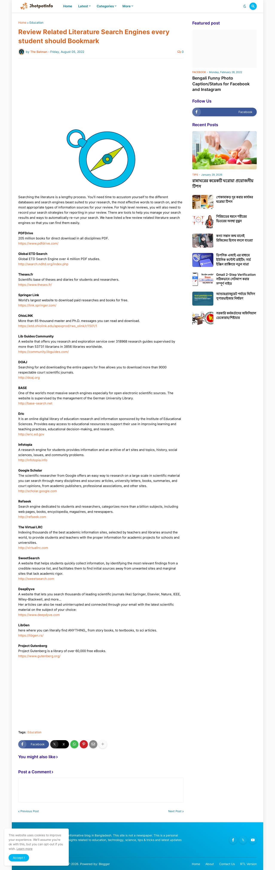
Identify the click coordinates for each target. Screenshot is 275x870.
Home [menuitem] (67, 6)
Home (22, 22)
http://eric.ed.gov (31, 434)
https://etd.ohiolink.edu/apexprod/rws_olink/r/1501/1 (57, 326)
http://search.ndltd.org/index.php (43, 264)
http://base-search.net (35, 403)
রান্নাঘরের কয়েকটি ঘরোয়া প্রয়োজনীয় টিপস (222, 183)
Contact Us (227, 864)
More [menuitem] (126, 6)
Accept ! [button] (19, 857)
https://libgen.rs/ (30, 635)
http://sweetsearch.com (36, 579)
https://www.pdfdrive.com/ (38, 243)
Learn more (24, 848)
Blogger (104, 864)
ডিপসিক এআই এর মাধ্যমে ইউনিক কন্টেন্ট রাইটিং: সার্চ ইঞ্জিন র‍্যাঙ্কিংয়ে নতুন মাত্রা (233, 259)
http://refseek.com (32, 517)
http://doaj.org (29, 377)
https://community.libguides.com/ (43, 352)
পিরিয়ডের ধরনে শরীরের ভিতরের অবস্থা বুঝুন (231, 218)
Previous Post (29, 811)
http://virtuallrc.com (33, 548)
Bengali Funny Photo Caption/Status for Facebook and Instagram (221, 84)
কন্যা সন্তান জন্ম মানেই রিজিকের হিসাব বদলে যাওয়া (234, 238)
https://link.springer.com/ (37, 305)
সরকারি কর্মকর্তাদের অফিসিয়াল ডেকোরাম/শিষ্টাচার (236, 315)
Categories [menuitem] (105, 6)
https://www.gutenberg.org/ (39, 656)
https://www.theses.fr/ (35, 285)
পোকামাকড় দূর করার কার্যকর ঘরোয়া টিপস (234, 199)
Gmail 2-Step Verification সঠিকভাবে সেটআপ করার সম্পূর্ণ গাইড (236, 279)
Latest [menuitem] (83, 6)
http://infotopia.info (32, 460)
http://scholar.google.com (37, 491)
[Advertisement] (101, 94)
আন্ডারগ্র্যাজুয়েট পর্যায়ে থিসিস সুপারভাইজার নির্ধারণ (235, 296)
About (209, 864)
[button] (244, 6)
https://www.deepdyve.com (39, 615)
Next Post (175, 811)
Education (36, 22)
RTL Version (248, 864)
